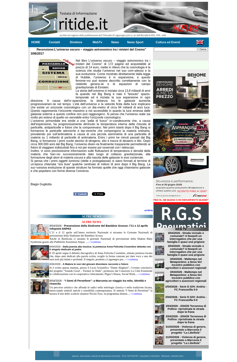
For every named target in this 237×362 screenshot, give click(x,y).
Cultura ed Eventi (168, 42)
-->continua (94, 241)
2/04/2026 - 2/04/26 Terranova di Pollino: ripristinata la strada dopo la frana (186, 308)
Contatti (54, 42)
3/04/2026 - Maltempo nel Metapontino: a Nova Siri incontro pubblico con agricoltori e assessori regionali (186, 263)
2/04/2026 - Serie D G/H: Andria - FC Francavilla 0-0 (186, 288)
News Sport (135, 42)
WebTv (97, 42)
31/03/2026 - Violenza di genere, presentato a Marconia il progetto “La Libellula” (186, 329)
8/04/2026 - (89, 264)
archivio (148, 210)
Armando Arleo (177, 356)
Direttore (76, 42)
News (115, 42)
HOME (35, 42)
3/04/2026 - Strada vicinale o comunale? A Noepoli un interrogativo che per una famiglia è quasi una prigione (186, 237)
